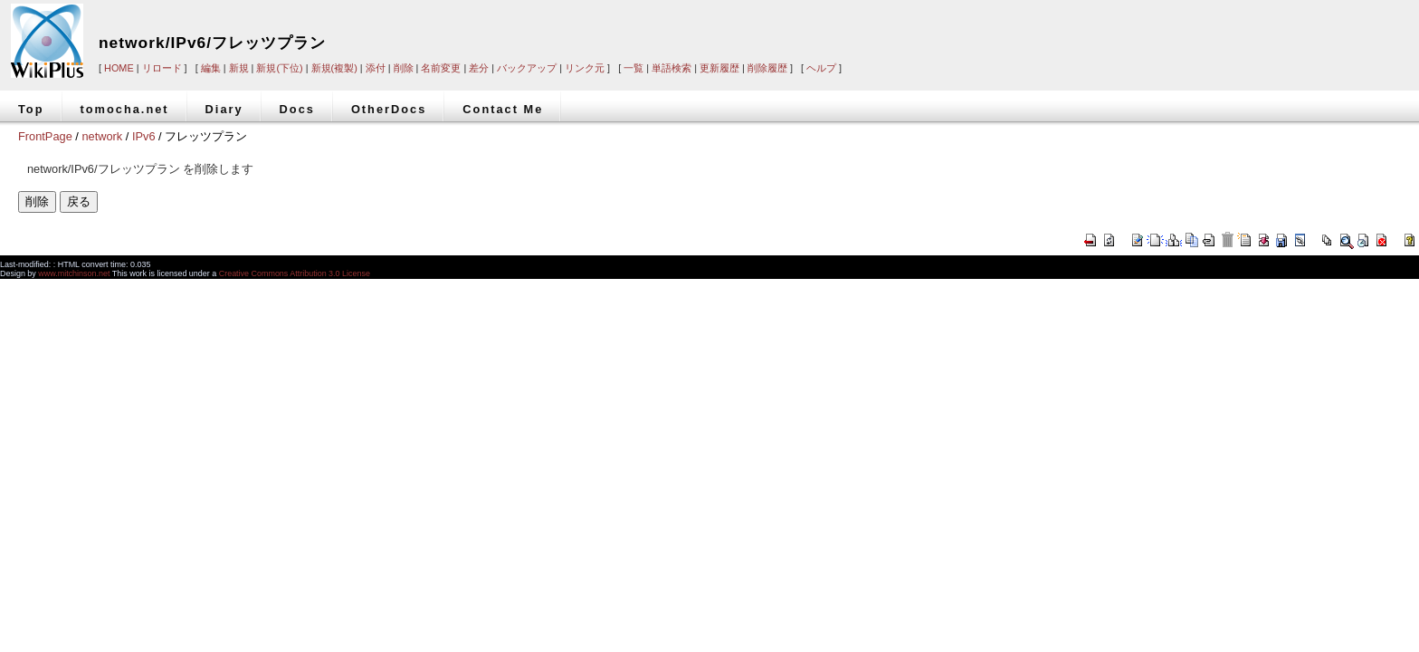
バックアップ (527, 67)
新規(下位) (279, 67)
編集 (211, 67)
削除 (404, 67)
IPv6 (144, 136)
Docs (297, 109)
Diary (224, 109)
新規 (239, 67)
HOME (119, 67)
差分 (479, 67)
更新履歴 (719, 67)
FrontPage (45, 136)
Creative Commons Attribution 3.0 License (294, 273)
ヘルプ (821, 67)
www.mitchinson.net (74, 273)
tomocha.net (125, 109)
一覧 (633, 67)
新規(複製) (334, 67)
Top (31, 109)
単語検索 (671, 67)
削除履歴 (767, 67)
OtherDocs (388, 109)
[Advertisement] (1144, 29)
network (101, 136)
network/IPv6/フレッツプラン (212, 43)
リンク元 (585, 67)
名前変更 (441, 67)
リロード (162, 67)
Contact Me (502, 109)
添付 (376, 67)
